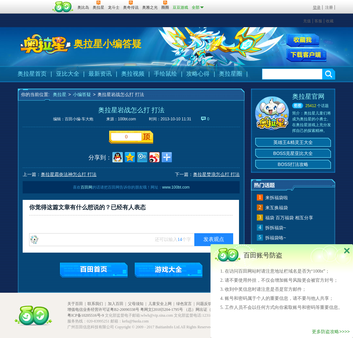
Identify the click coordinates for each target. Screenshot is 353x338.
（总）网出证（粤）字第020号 (210, 309)
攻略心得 (198, 74)
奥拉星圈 (230, 74)
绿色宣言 (184, 303)
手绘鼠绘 (165, 74)
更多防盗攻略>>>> (331, 331)
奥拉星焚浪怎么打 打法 (216, 174)
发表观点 (213, 239)
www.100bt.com (176, 187)
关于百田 (75, 303)
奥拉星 (59, 94)
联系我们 (95, 303)
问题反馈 (204, 303)
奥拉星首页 (32, 74)
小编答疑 (82, 94)
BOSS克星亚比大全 (293, 153)
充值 (307, 21)
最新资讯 (100, 74)
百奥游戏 (34, 3)
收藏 (330, 21)
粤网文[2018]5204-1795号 (161, 309)
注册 (329, 7)
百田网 (63, 7)
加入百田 (115, 303)
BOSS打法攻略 (293, 164)
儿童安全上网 (160, 303)
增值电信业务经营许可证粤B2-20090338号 (103, 309)
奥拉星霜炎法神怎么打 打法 (69, 174)
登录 (317, 7)
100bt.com (127, 119)
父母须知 (135, 303)
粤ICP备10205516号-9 (85, 315)
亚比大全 (67, 74)
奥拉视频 (132, 74)
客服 (318, 21)
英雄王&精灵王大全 (293, 142)
